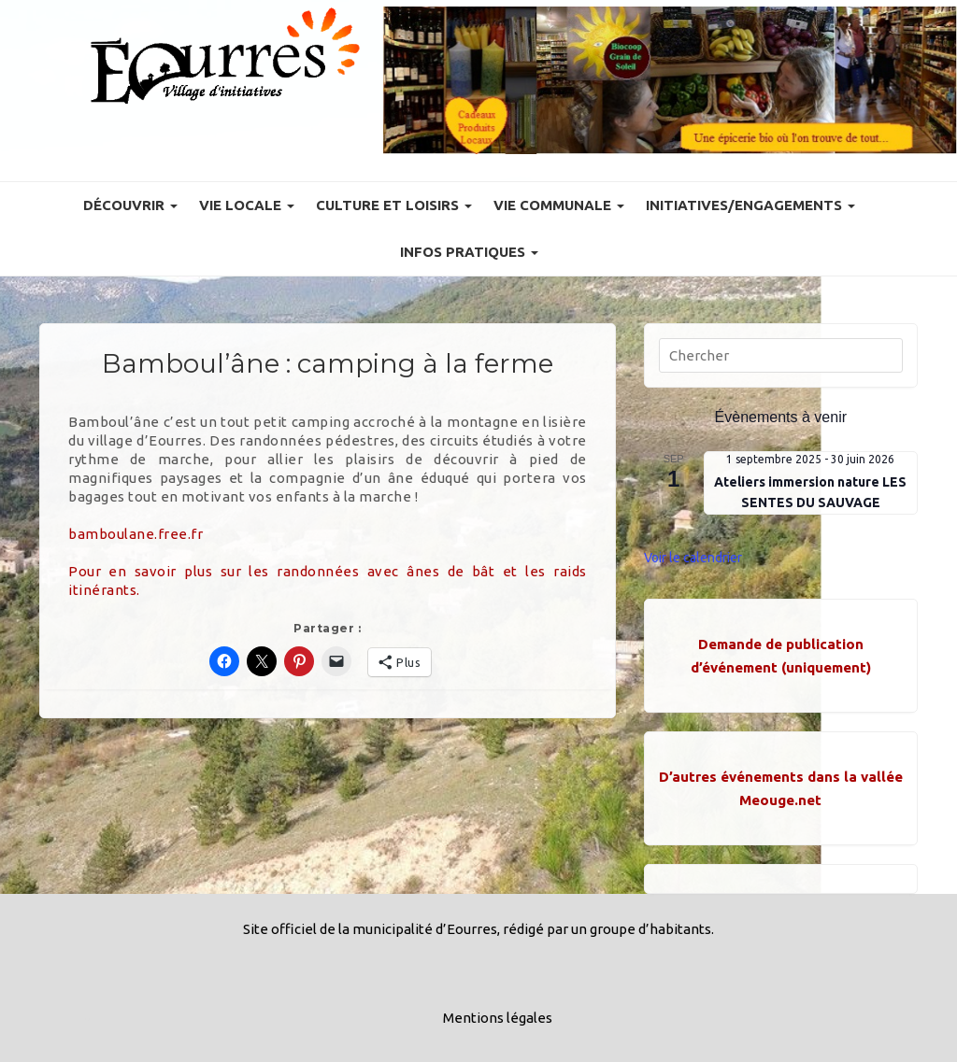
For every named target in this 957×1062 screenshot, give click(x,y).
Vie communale (558, 205)
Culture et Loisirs (394, 205)
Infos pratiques (469, 252)
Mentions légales (497, 1018)
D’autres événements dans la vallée (781, 777)
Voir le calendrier (693, 557)
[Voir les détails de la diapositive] (670, 80)
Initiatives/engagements (750, 205)
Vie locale (246, 205)
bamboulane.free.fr (135, 534)
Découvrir (130, 205)
